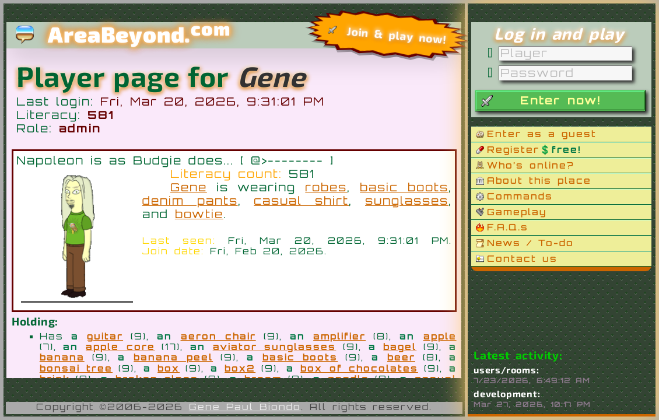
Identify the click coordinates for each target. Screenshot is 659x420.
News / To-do (530, 243)
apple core (120, 346)
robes (326, 187)
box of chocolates (359, 368)
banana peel (173, 357)
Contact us (522, 258)
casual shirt (301, 201)
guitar (105, 336)
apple (440, 336)
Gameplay (517, 212)
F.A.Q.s (507, 227)
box (168, 368)
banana (62, 357)
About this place (539, 180)
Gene (188, 187)
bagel (399, 346)
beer (401, 357)
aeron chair (218, 336)
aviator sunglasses (274, 346)
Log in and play (559, 33)
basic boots (404, 187)
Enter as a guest (542, 133)
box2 (240, 368)
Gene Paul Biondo (245, 406)
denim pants (190, 201)
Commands (520, 196)
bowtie (199, 214)
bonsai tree (76, 368)
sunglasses (406, 201)
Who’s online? (530, 165)
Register (534, 149)
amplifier (339, 336)
